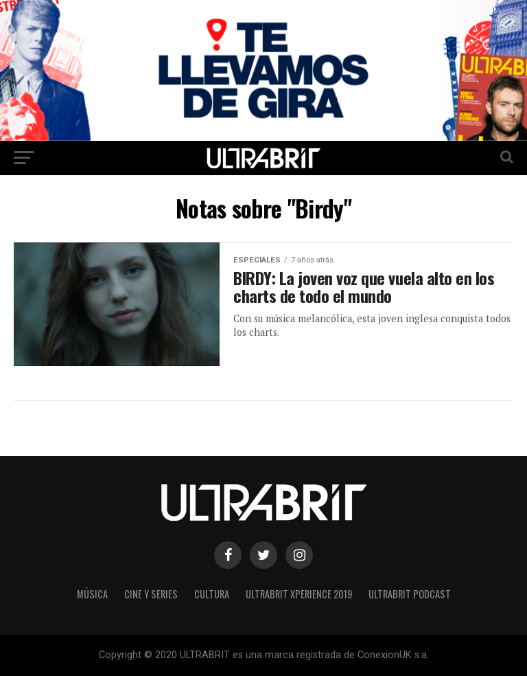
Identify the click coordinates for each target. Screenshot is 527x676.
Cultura (211, 594)
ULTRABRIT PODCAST (409, 594)
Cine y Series (151, 594)
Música (92, 594)
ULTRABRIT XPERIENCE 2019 (299, 594)
